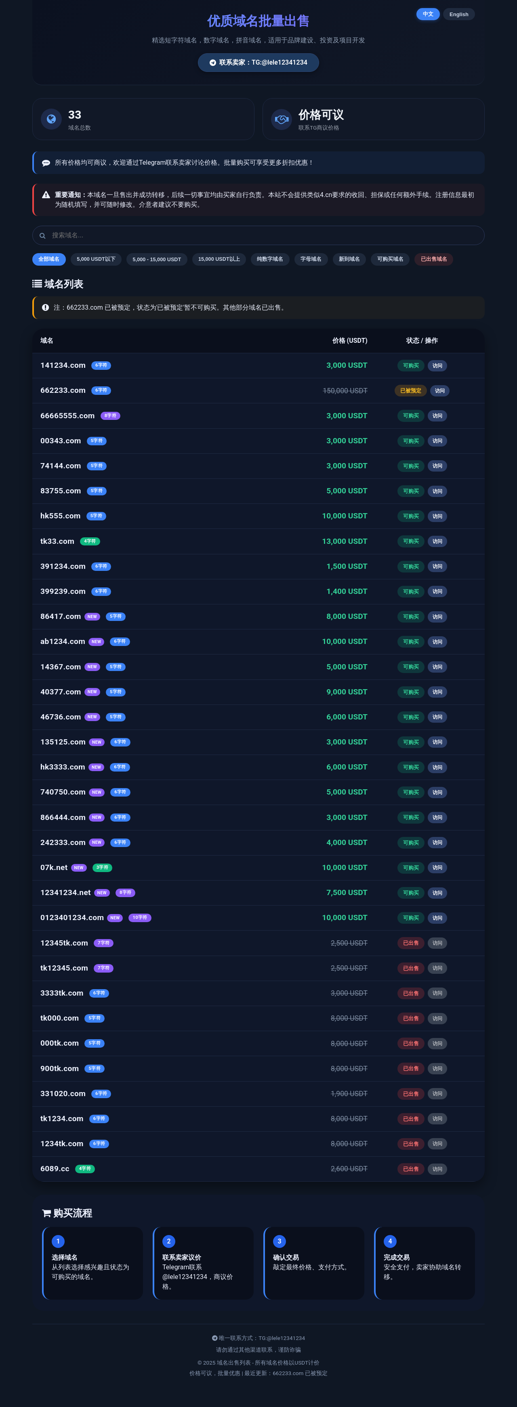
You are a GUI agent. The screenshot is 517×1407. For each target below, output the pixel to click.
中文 (428, 14)
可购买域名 (436, 260)
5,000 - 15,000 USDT (172, 260)
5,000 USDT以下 (105, 260)
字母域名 (345, 260)
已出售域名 (54, 278)
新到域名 (389, 260)
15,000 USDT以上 (241, 260)
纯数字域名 (299, 260)
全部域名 (51, 260)
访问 (437, 385)
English (459, 14)
